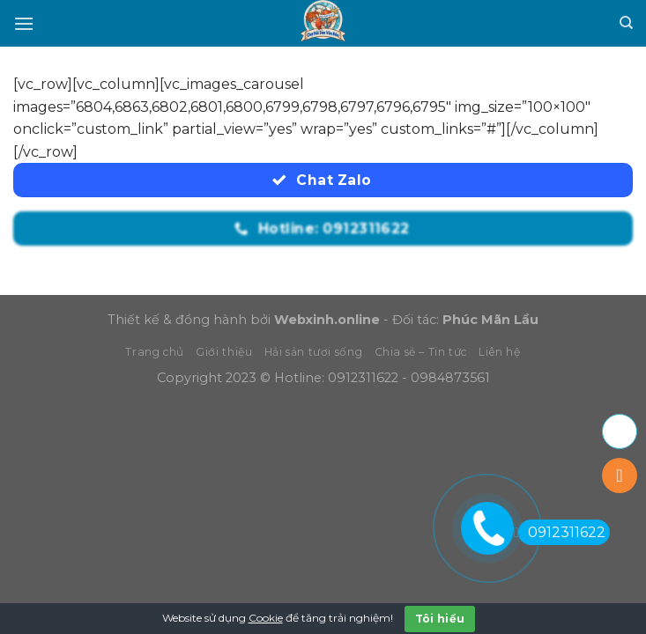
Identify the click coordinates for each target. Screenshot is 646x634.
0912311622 (363, 378)
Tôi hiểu (440, 618)
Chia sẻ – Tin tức (421, 351)
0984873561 (450, 378)
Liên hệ (499, 351)
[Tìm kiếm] (626, 23)
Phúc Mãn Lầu (490, 320)
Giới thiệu (224, 351)
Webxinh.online (327, 320)
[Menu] (23, 23)
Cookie (266, 617)
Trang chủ (154, 351)
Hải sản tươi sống (313, 351)
